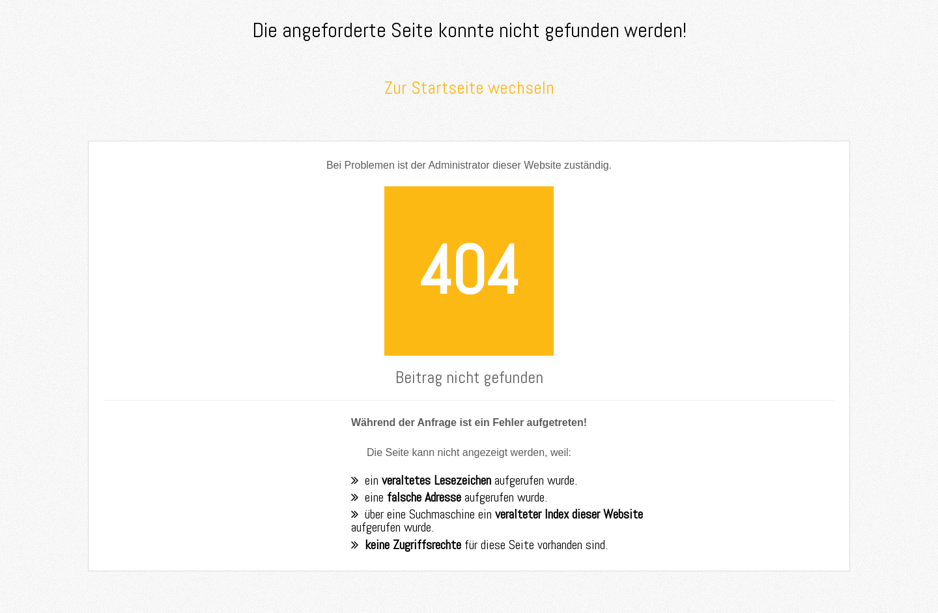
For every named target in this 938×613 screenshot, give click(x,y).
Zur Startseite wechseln (469, 87)
